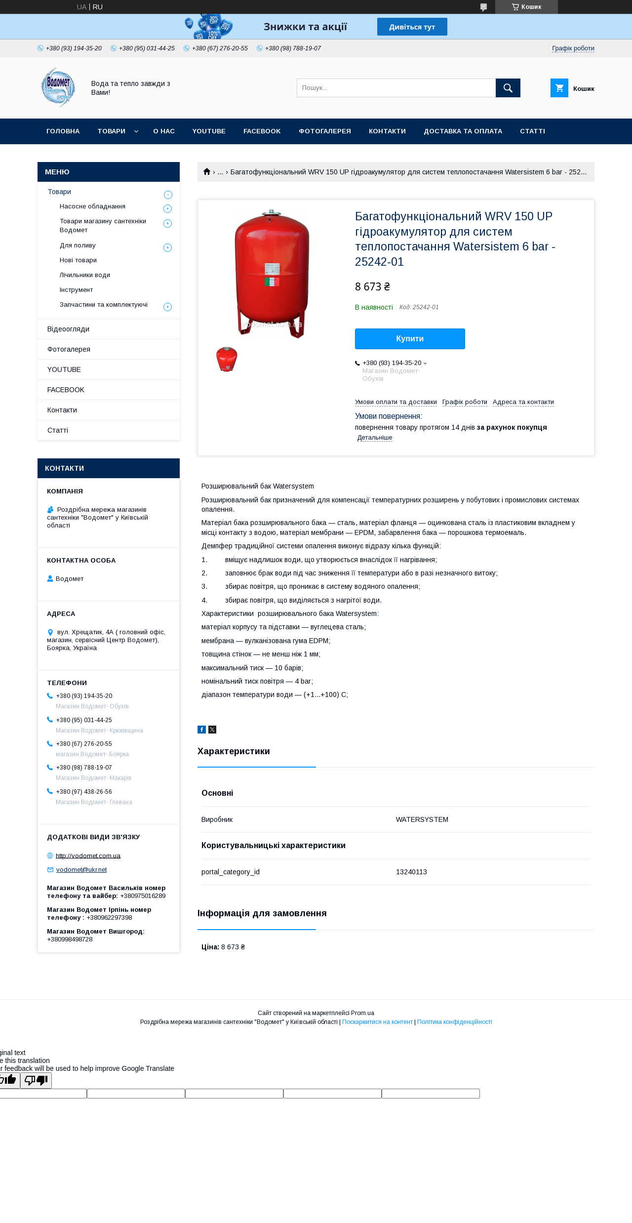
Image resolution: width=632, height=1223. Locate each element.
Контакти (387, 131)
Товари (111, 131)
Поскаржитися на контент (377, 1022)
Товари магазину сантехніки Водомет (103, 225)
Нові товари (78, 260)
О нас (164, 131)
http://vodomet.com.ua (88, 855)
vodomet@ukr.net (81, 869)
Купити (410, 338)
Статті (532, 131)
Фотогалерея (325, 131)
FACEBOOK (262, 131)
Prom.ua (362, 1013)
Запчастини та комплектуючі (104, 304)
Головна (62, 131)
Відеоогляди (68, 329)
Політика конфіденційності (454, 1022)
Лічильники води (85, 275)
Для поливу (78, 245)
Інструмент (76, 289)
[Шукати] (508, 88)
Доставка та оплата (463, 131)
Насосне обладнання (92, 206)
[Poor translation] (36, 1080)
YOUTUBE (209, 131)
